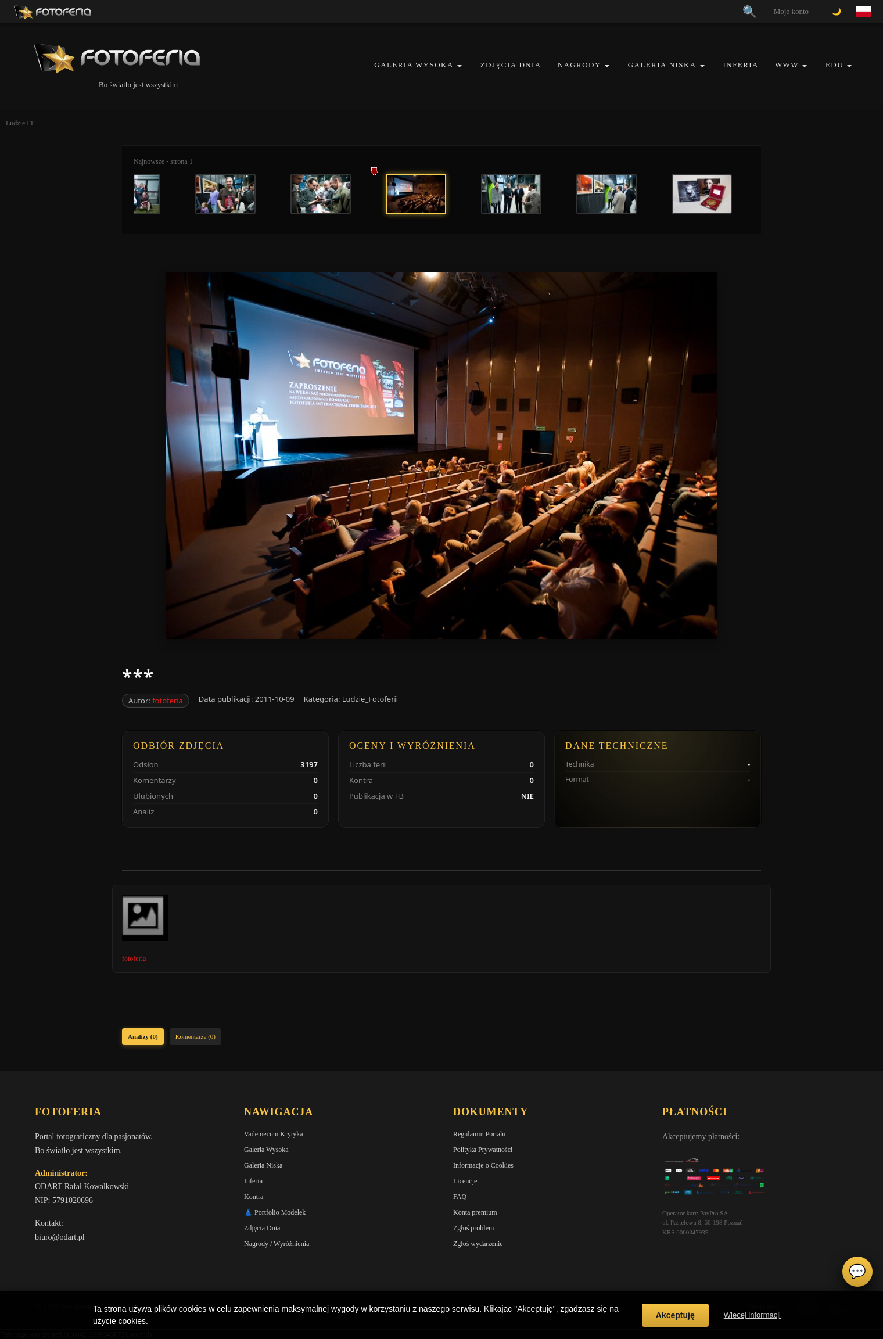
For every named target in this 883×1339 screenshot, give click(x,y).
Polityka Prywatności (482, 1150)
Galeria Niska (662, 64)
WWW (787, 64)
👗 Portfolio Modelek (275, 1212)
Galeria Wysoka (413, 64)
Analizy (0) (143, 1036)
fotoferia (167, 700)
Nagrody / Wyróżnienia (276, 1244)
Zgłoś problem (473, 1228)
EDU (834, 64)
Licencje (465, 1181)
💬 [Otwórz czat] (857, 1271)
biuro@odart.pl (60, 1237)
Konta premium (475, 1212)
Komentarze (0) (195, 1036)
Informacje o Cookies (483, 1165)
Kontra (253, 1197)
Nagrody (579, 64)
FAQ (459, 1197)
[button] (459, 66)
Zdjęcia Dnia (510, 64)
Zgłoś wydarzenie (478, 1244)
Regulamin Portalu (479, 1134)
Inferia (741, 64)
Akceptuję (675, 1315)
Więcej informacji (752, 1315)
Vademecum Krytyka (273, 1134)
